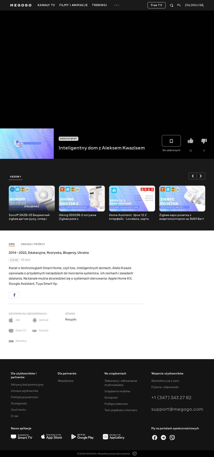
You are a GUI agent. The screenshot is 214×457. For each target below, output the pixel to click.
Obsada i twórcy (33, 244)
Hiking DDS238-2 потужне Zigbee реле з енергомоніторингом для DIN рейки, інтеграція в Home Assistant (80, 217)
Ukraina (83, 253)
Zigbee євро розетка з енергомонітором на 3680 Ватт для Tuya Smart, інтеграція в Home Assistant (181, 217)
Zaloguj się (194, 5)
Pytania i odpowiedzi (165, 387)
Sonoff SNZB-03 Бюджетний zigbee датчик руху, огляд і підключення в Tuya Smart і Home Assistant (29, 217)
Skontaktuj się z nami (165, 381)
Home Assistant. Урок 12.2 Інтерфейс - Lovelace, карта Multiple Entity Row (129, 217)
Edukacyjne (36, 253)
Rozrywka (54, 253)
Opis (12, 244)
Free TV (156, 5)
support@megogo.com (177, 409)
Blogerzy (69, 253)
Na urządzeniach (115, 373)
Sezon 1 (15, 176)
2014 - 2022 (18, 253)
